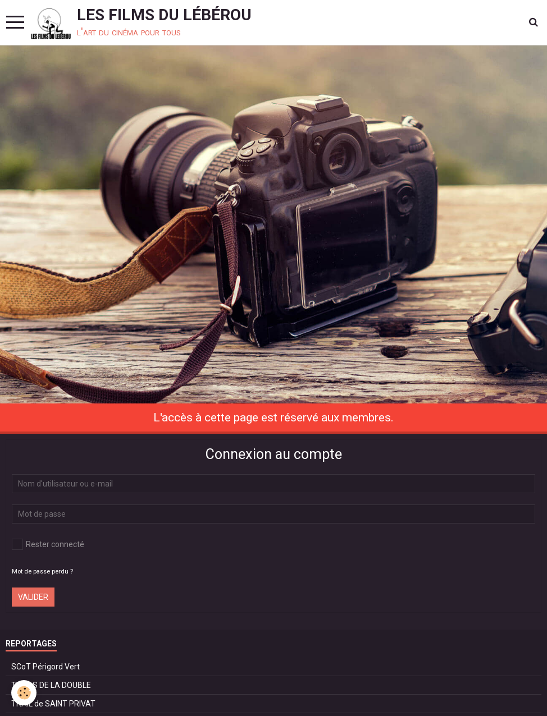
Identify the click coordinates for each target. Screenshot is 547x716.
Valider (33, 597)
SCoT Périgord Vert (45, 666)
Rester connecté (48, 544)
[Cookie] (24, 692)
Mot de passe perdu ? (42, 571)
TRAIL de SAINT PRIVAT (53, 703)
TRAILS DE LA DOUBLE (51, 685)
